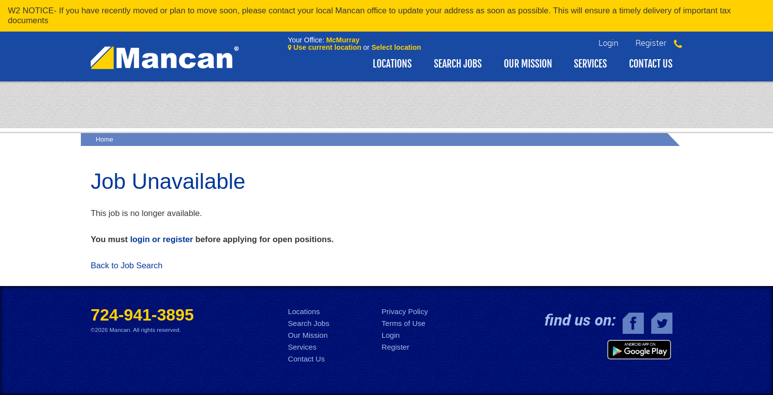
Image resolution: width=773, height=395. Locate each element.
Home (104, 139)
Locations (392, 64)
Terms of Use (403, 323)
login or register (161, 239)
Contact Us (650, 64)
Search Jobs (458, 64)
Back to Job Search (127, 265)
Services (590, 64)
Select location (397, 47)
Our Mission (528, 64)
